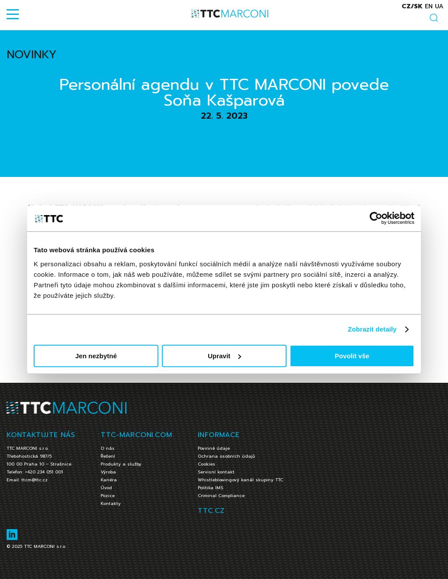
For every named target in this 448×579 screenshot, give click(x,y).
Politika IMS (210, 487)
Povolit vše (352, 356)
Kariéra (109, 480)
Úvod (106, 487)
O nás (108, 448)
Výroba (108, 472)
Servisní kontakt (216, 472)
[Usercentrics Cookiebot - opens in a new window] (376, 218)
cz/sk (412, 6)
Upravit (224, 356)
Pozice (108, 495)
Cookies (206, 464)
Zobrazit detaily (372, 329)
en (429, 6)
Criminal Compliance (221, 495)
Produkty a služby (121, 464)
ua (439, 6)
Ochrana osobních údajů (226, 456)
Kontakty (111, 503)
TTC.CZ (211, 510)
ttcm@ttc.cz (34, 480)
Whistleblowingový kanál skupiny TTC (240, 480)
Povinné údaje (214, 448)
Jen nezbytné (96, 356)
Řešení (108, 456)
